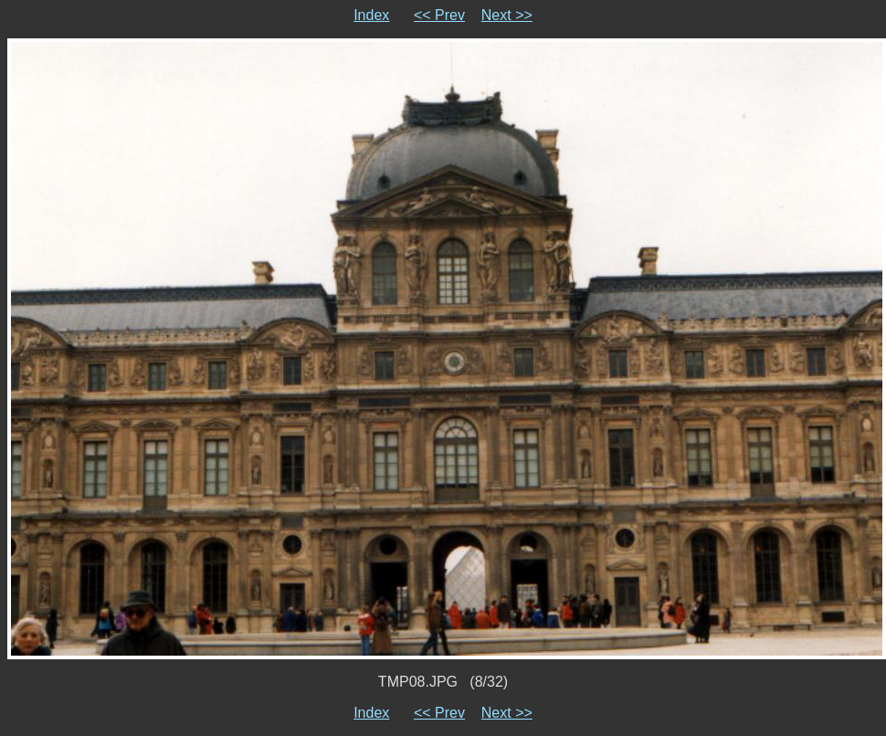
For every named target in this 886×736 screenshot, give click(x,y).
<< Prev (439, 15)
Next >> (507, 15)
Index (371, 15)
